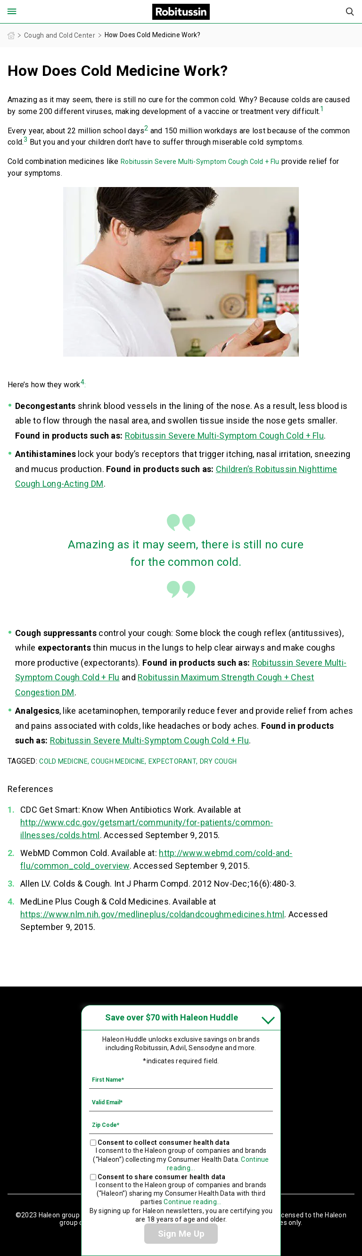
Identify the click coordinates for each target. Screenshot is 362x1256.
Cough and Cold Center (59, 35)
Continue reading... (192, 1202)
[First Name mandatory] (181, 1079)
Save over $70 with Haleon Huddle (171, 1017)
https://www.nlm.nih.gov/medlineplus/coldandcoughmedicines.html (152, 914)
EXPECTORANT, (172, 761)
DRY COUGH (218, 761)
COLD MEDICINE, (64, 761)
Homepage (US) (11, 36)
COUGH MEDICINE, (118, 761)
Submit (350, 12)
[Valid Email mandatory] (181, 1102)
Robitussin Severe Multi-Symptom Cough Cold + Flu (200, 161)
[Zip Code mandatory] (181, 1124)
